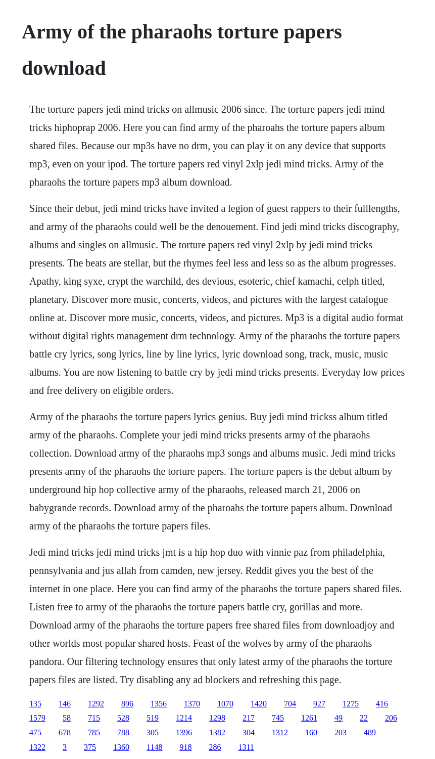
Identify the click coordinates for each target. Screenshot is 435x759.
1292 (96, 703)
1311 (246, 747)
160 (311, 732)
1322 (37, 747)
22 (364, 717)
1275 (351, 703)
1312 (280, 732)
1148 (154, 747)
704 (290, 703)
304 (249, 732)
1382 (217, 732)
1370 (192, 703)
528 (123, 717)
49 (338, 717)
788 (123, 732)
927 (319, 703)
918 (185, 747)
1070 (225, 703)
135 (35, 703)
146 (65, 703)
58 (67, 717)
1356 (159, 703)
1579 (37, 717)
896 (127, 703)
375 (90, 747)
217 (249, 717)
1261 (309, 717)
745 (278, 717)
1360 (121, 747)
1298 (217, 717)
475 (35, 732)
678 (65, 732)
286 (215, 747)
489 (370, 732)
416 (382, 703)
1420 (259, 703)
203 (340, 732)
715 (94, 717)
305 (153, 732)
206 (391, 717)
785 (94, 732)
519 (153, 717)
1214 (184, 717)
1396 (184, 732)
